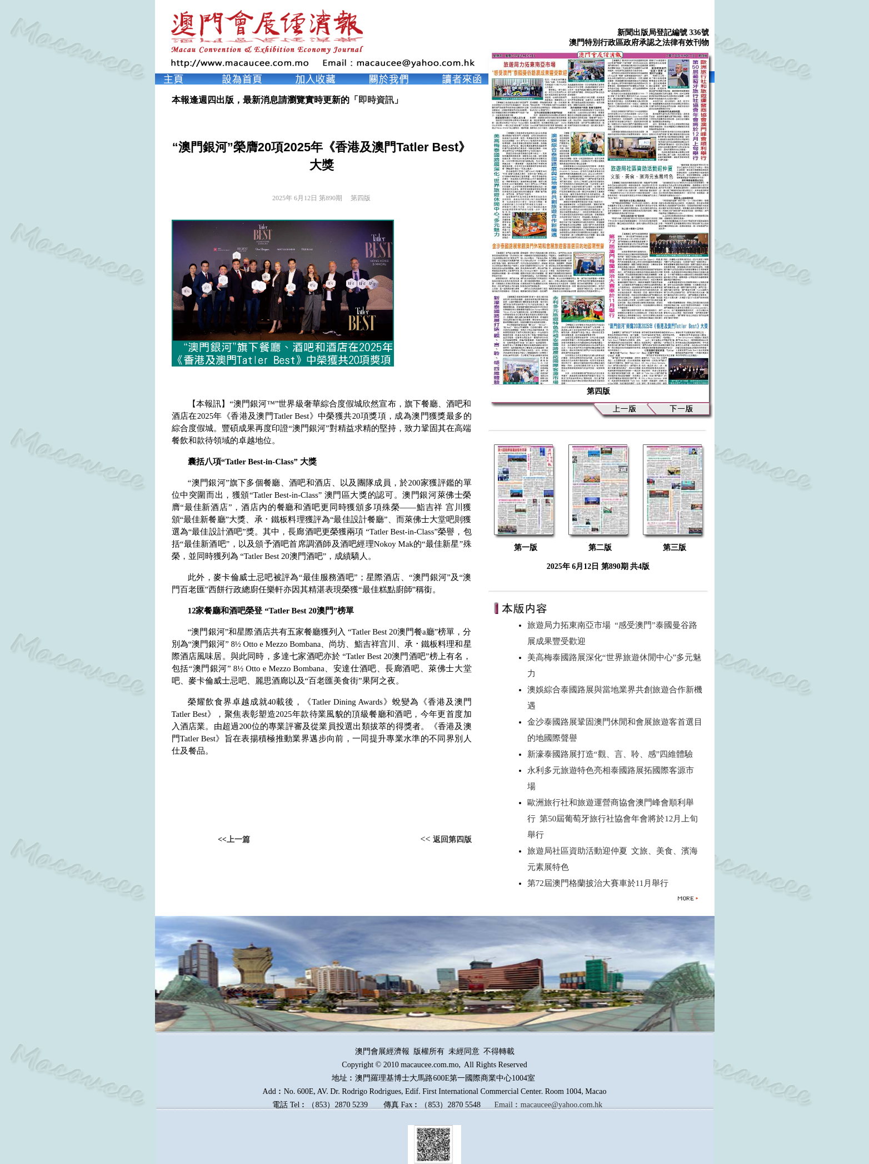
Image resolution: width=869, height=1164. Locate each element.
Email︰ (507, 1105)
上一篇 (238, 839)
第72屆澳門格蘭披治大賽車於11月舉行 (600, 883)
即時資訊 (376, 100)
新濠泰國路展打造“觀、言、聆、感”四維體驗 (612, 754)
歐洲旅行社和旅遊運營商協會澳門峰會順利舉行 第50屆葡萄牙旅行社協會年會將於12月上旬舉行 (612, 818)
